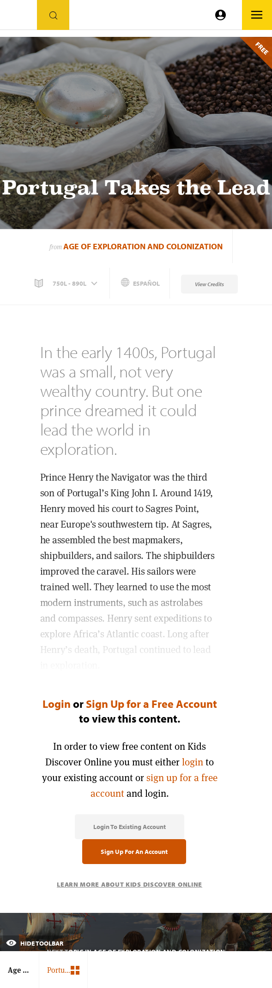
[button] (67, 283)
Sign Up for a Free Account (151, 704)
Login (56, 704)
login (192, 762)
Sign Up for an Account (134, 851)
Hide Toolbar (34, 943)
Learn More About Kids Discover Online (129, 884)
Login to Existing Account (129, 827)
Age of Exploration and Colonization (143, 246)
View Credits (209, 284)
